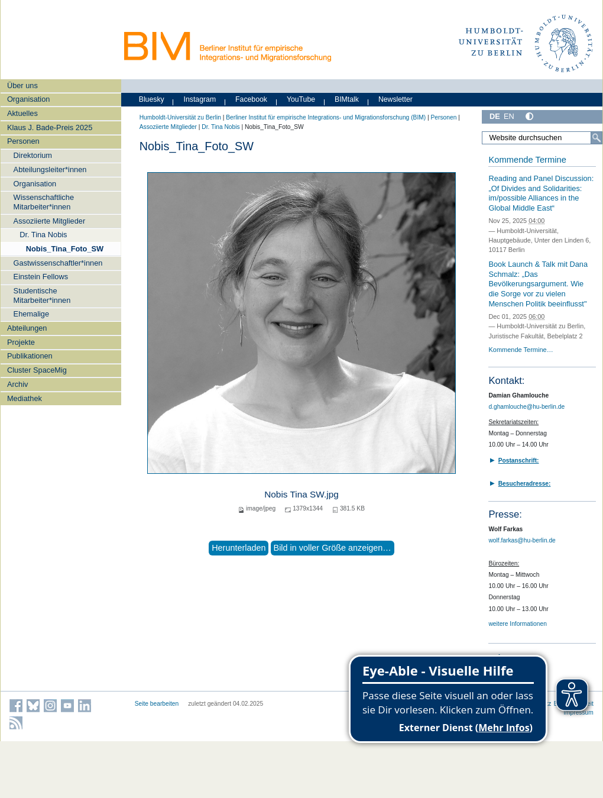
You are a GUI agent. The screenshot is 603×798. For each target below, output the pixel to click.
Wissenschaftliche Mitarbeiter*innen (44, 202)
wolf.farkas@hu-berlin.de (521, 540)
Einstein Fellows (41, 276)
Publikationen (30, 355)
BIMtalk (347, 99)
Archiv (17, 384)
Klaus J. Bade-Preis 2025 (49, 127)
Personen (23, 141)
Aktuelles (22, 113)
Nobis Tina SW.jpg (301, 494)
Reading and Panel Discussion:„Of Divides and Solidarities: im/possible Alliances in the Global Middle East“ (541, 193)
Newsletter (395, 99)
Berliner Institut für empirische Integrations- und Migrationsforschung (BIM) (326, 117)
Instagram (200, 99)
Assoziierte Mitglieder (50, 221)
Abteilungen (27, 328)
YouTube (301, 99)
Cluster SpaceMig (37, 370)
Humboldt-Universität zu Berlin (180, 117)
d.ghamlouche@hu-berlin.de (526, 406)
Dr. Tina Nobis (43, 234)
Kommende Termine (527, 159)
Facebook (251, 99)
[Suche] (596, 137)
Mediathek (24, 398)
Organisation (28, 99)
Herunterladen (238, 548)
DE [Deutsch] (494, 116)
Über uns (22, 85)
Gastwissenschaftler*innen (58, 263)
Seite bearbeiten (157, 703)
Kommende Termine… (520, 349)
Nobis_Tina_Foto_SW (64, 248)
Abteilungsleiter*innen (50, 169)
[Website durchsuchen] (542, 137)
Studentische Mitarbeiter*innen (42, 295)
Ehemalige (31, 313)
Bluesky (151, 99)
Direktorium (33, 155)
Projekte (21, 342)
